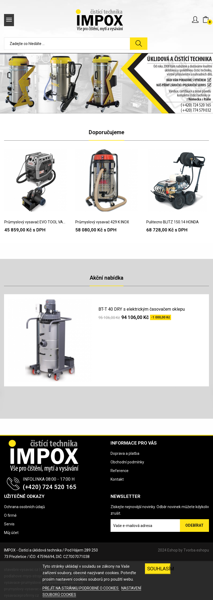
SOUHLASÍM (159, 568)
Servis (9, 524)
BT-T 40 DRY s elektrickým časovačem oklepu (141, 309)
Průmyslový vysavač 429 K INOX (102, 222)
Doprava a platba (125, 453)
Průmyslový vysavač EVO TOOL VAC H (35, 222)
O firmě (10, 515)
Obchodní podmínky (127, 462)
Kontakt (117, 479)
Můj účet (11, 532)
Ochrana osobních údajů (24, 507)
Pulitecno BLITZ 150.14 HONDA (172, 222)
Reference (120, 471)
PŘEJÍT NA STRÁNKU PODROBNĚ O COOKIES (80, 588)
